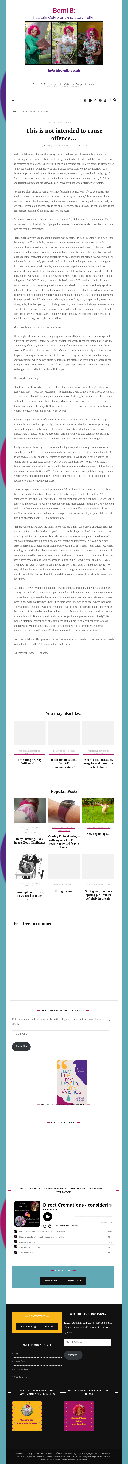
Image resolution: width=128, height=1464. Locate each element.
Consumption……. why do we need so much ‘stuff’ (29, 895)
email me (49, 1326)
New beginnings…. (98, 833)
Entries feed (19, 1361)
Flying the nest (64, 891)
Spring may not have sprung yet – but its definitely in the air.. (98, 895)
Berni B (47, 146)
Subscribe (21, 1046)
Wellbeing (30, 832)
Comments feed (21, 1369)
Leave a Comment (80, 146)
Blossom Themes (59, 1459)
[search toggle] (114, 99)
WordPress (83, 1459)
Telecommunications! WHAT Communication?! (64, 763)
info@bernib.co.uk (74, 1281)
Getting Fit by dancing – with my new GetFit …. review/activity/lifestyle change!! (64, 842)
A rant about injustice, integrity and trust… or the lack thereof (98, 763)
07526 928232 (51, 1281)
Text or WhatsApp (28, 1326)
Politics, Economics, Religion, (64, 122)
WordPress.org (20, 1377)
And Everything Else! (63, 827)
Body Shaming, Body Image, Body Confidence (29, 840)
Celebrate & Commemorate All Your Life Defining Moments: (64, 84)
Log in (17, 1353)
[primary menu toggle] (14, 100)
